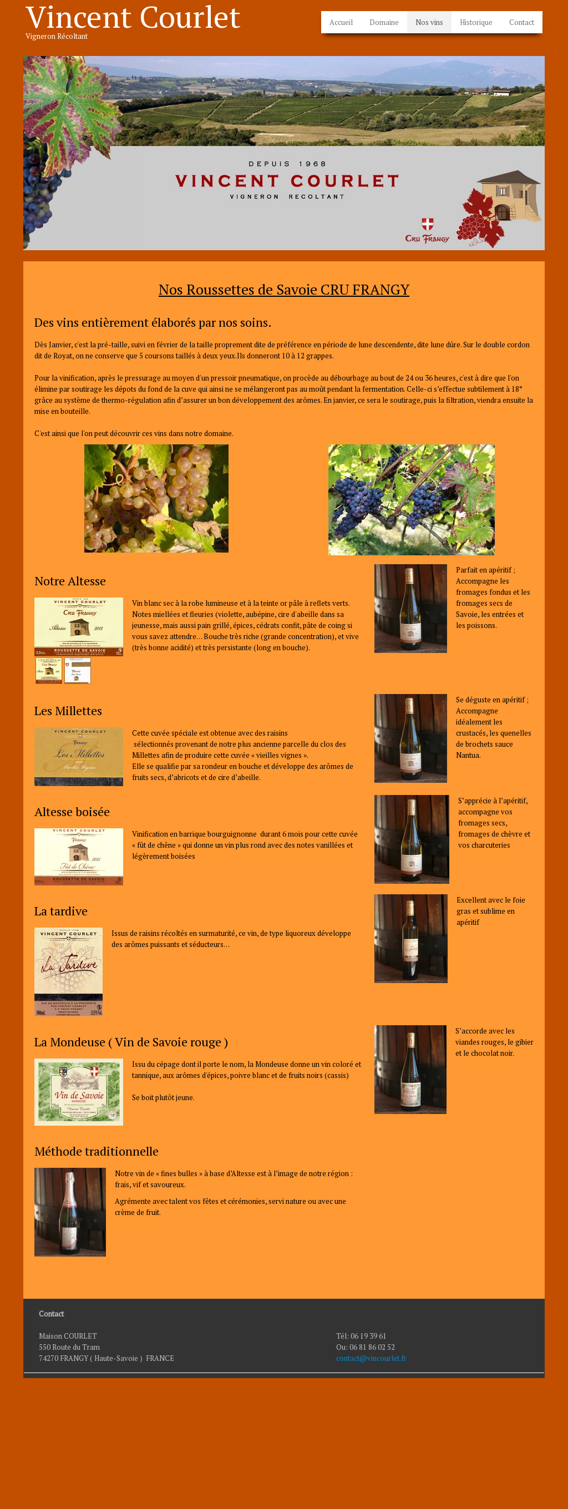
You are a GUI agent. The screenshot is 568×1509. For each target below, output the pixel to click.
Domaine (384, 22)
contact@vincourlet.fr (371, 1358)
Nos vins (429, 22)
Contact (521, 22)
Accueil (341, 22)
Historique (476, 22)
